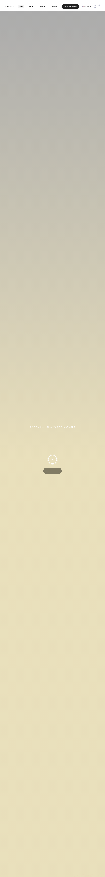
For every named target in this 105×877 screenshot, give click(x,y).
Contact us (55, 6)
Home (21, 6)
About (31, 6)
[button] (86, 6)
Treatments (42, 6)
